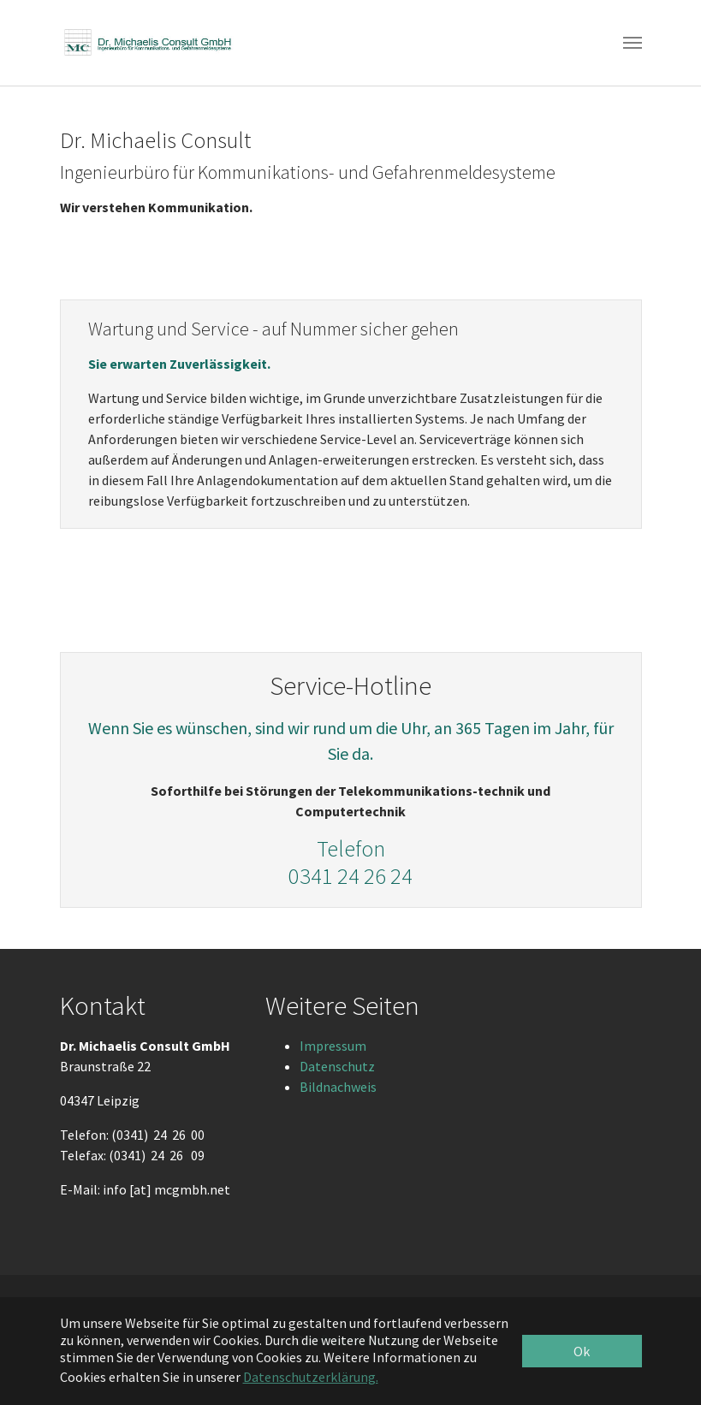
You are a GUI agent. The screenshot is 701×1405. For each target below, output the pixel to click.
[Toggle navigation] (632, 42)
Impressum (333, 1045)
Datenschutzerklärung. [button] (310, 1376)
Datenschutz (337, 1066)
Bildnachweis (338, 1086)
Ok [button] (581, 1351)
